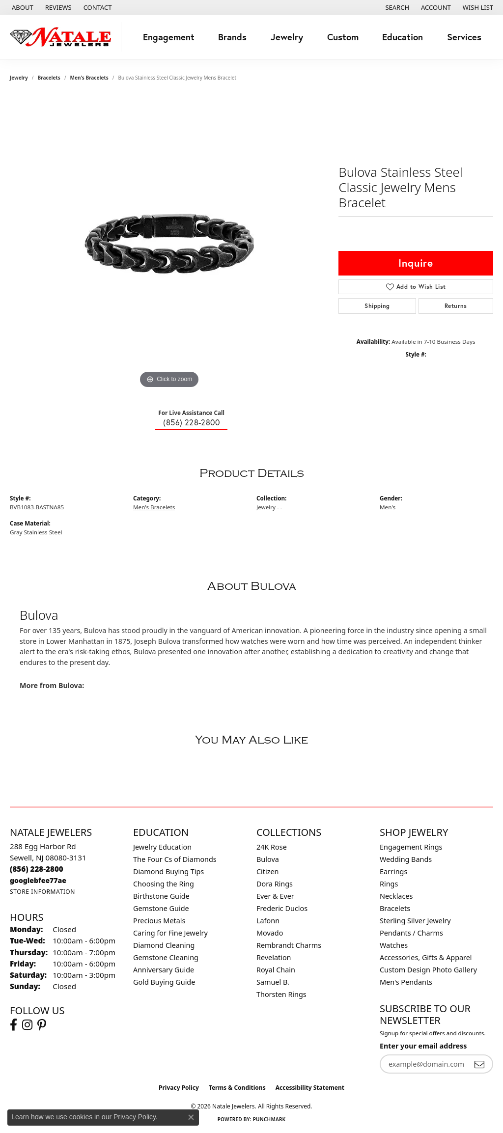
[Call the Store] (36, 869)
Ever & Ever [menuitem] (275, 896)
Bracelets (49, 77)
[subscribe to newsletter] (479, 1064)
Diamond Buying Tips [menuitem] (168, 871)
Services (464, 37)
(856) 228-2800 (191, 422)
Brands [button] (232, 37)
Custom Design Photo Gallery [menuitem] (428, 969)
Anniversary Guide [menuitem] (163, 969)
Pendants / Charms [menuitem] (411, 933)
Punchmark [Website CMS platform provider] (269, 1119)
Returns (456, 305)
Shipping (377, 305)
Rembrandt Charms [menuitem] (288, 945)
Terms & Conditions (237, 1087)
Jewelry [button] (287, 37)
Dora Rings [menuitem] (274, 883)
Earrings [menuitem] (393, 871)
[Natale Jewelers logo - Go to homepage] (63, 37)
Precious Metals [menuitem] (159, 920)
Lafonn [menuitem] (267, 920)
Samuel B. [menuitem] (272, 982)
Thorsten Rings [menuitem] (281, 994)
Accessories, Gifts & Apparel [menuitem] (426, 957)
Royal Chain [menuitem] (275, 969)
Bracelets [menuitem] (395, 908)
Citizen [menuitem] (267, 871)
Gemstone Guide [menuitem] (161, 908)
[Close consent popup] (191, 1117)
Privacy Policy (179, 1087)
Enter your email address (423, 1045)
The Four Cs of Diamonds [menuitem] (175, 859)
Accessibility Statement (310, 1087)
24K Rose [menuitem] (271, 847)
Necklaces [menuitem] (396, 896)
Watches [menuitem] (394, 945)
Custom (343, 37)
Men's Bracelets (89, 77)
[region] (169, 243)
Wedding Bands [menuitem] (406, 859)
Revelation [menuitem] (273, 957)
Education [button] (402, 37)
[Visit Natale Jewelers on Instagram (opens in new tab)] (27, 1025)
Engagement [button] (169, 37)
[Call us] (38, 880)
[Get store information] (42, 891)
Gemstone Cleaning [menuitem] (165, 957)
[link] (21, 7)
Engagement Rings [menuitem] (411, 847)
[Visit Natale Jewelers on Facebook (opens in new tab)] (13, 1025)
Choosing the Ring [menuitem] (163, 883)
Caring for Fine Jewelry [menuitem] (170, 933)
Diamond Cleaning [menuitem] (164, 945)
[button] (396, 7)
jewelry (19, 77)
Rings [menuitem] (389, 883)
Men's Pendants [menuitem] (406, 982)
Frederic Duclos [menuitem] (281, 908)
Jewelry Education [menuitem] (162, 847)
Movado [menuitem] (269, 933)
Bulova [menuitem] (267, 859)
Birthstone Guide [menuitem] (161, 896)
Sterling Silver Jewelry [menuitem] (415, 920)
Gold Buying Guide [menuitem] (164, 982)
